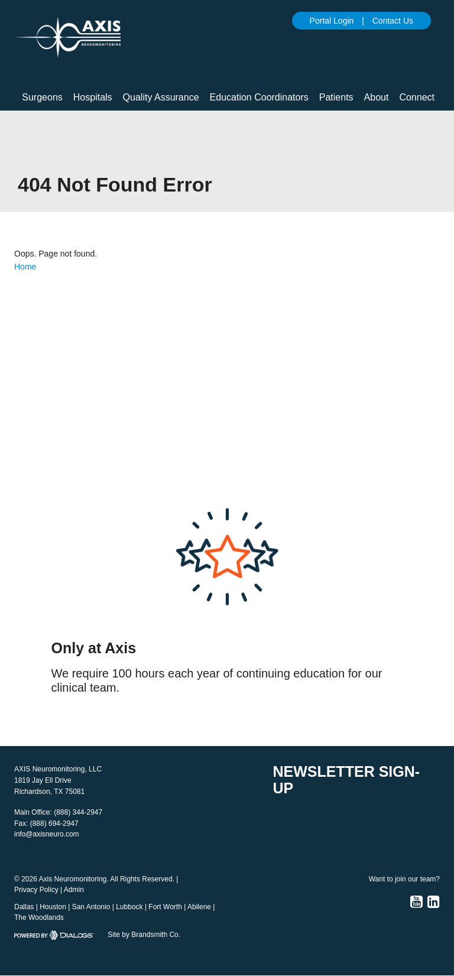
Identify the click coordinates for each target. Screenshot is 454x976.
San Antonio (91, 907)
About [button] (376, 97)
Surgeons (42, 97)
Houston (53, 907)
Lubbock (129, 907)
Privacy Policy (36, 890)
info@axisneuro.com (46, 834)
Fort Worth (164, 907)
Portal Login (332, 20)
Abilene (199, 907)
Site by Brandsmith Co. (144, 934)
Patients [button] (336, 97)
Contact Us (392, 20)
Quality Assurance (161, 97)
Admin (74, 890)
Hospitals (92, 97)
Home (25, 266)
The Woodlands (39, 917)
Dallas (24, 907)
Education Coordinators (259, 97)
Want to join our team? (404, 879)
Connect (416, 97)
